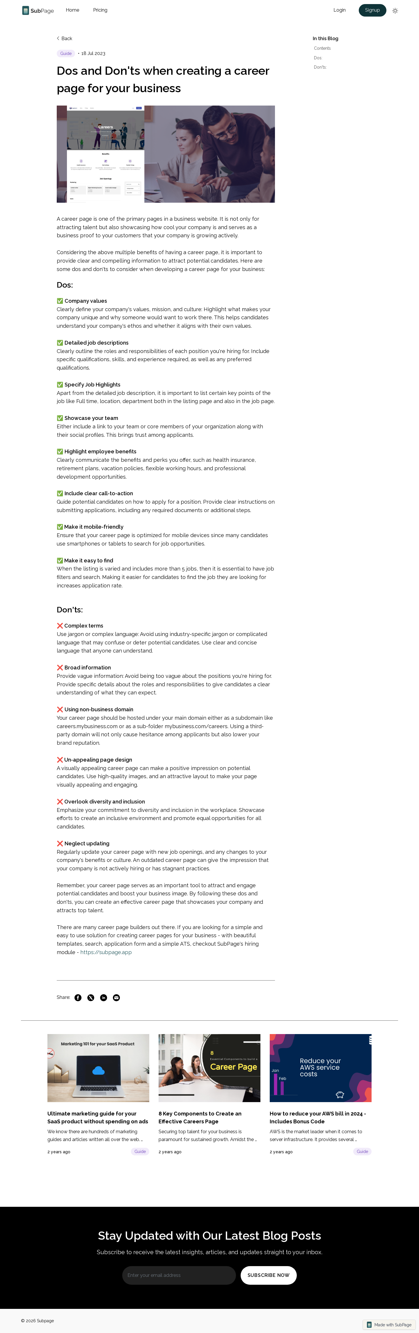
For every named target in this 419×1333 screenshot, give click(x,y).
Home (72, 10)
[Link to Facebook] (77, 997)
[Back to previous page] (65, 41)
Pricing (100, 10)
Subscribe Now (269, 1275)
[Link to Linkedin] (103, 997)
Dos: (318, 58)
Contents (322, 48)
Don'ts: (320, 67)
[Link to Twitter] (90, 997)
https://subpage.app (107, 952)
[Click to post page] (68, 53)
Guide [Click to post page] (140, 1151)
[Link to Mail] (116, 997)
